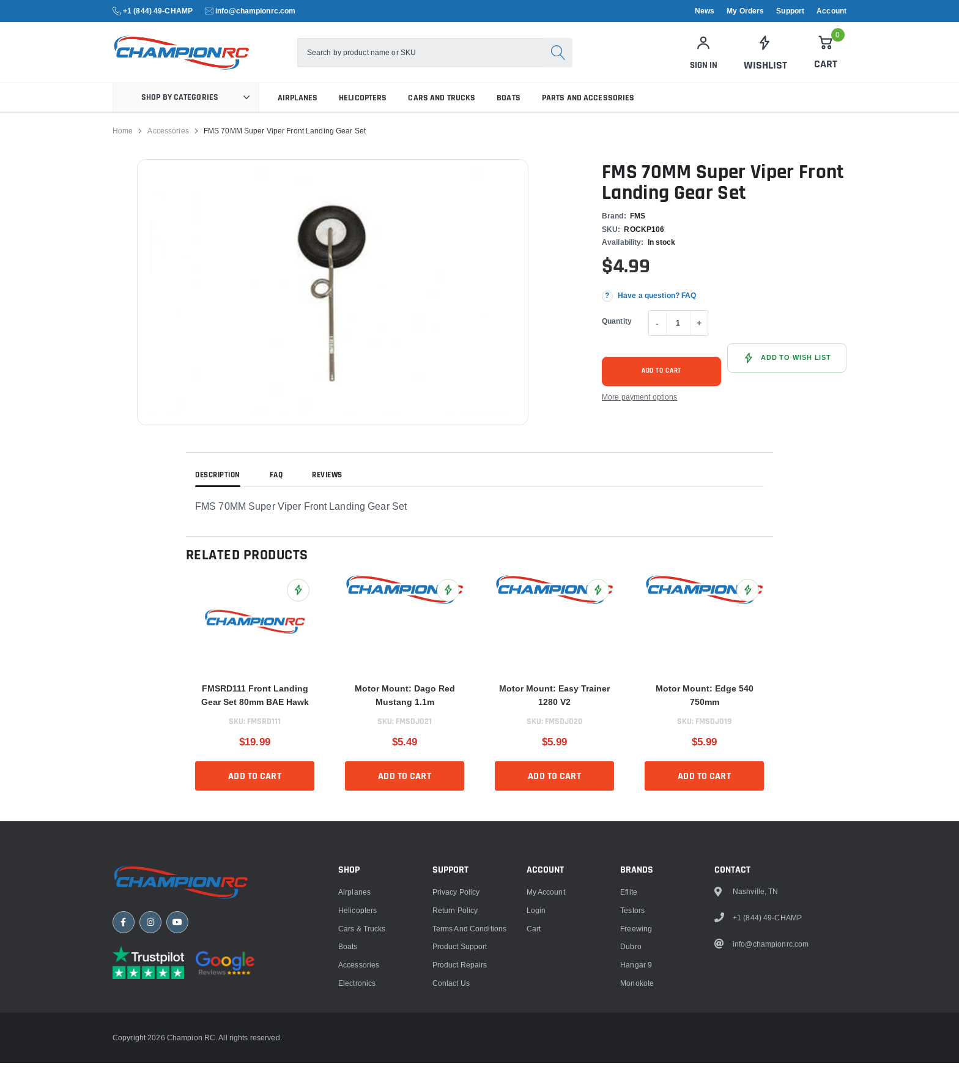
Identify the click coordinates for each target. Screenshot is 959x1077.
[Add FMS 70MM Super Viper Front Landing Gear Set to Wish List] (786, 372)
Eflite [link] (628, 1010)
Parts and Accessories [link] (588, 111)
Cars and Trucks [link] (441, 111)
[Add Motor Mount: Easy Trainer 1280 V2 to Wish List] (598, 604)
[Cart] (825, 59)
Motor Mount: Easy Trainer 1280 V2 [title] (554, 709)
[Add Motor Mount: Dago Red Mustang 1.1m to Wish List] (448, 604)
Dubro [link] (631, 1065)
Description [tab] (217, 489)
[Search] (573, 60)
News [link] (704, 11)
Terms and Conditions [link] (469, 1046)
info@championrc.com (255, 10)
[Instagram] (150, 1043)
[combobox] (435, 60)
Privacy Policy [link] (456, 1010)
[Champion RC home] (186, 1001)
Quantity (617, 335)
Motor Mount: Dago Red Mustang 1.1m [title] (405, 709)
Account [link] (831, 11)
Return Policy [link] (455, 1028)
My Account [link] (546, 1010)
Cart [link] (534, 1046)
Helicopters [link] (363, 111)
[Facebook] (124, 1043)
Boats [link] (508, 111)
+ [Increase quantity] (699, 337)
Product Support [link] (459, 1065)
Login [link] (536, 1028)
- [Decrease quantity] (657, 337)
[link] (764, 60)
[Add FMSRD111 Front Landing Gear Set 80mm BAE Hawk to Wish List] (298, 604)
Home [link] (123, 144)
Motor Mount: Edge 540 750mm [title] (705, 709)
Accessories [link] (167, 144)
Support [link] (790, 11)
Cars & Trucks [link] (362, 1046)
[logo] (209, 59)
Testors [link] (632, 1028)
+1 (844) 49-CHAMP (158, 10)
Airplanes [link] (297, 111)
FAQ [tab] (276, 489)
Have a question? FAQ (657, 310)
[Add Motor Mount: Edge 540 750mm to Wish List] (747, 604)
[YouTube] (177, 1043)
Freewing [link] (636, 1046)
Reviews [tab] (327, 489)
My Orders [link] (745, 11)
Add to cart (662, 385)
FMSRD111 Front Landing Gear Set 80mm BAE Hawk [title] (255, 709)
